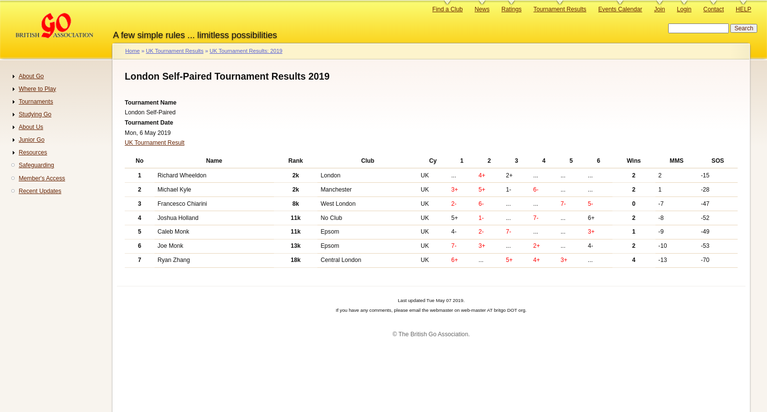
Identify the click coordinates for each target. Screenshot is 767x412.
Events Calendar (620, 9)
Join (659, 9)
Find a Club (447, 9)
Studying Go (35, 114)
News (481, 9)
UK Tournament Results (174, 51)
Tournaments (36, 101)
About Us (31, 127)
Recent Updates (40, 191)
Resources (33, 152)
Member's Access (42, 178)
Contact (713, 9)
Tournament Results (560, 9)
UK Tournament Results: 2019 (245, 51)
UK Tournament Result (154, 142)
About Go (31, 76)
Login (684, 9)
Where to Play (37, 89)
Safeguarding (36, 165)
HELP (743, 9)
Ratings (511, 9)
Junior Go (32, 139)
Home (132, 51)
